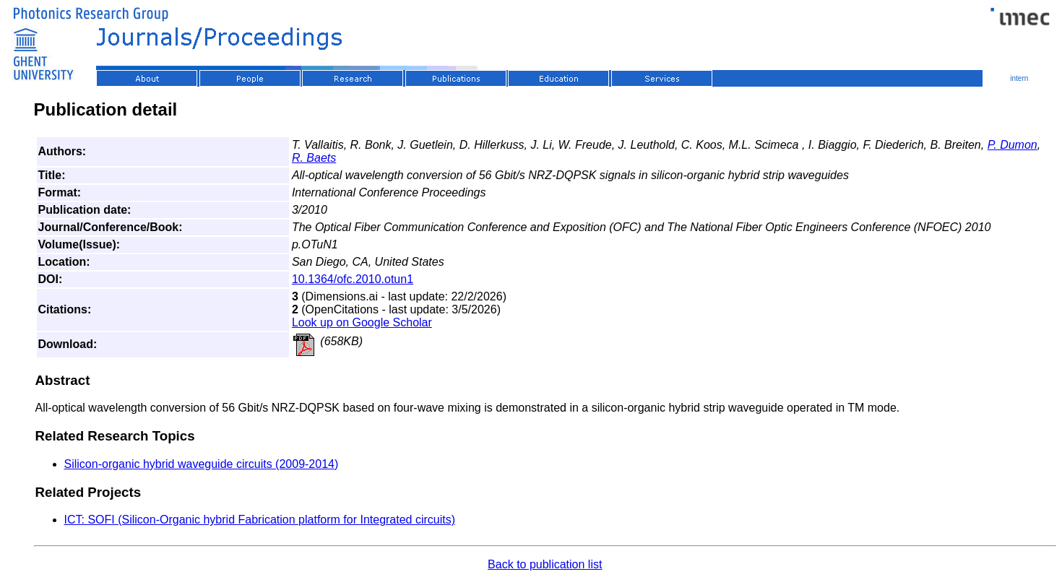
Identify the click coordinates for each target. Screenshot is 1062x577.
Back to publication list (545, 564)
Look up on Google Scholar (362, 322)
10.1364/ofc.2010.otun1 (352, 279)
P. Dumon (1012, 145)
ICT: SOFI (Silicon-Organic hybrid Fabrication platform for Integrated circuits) (260, 519)
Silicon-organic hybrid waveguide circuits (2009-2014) (201, 464)
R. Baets (314, 158)
